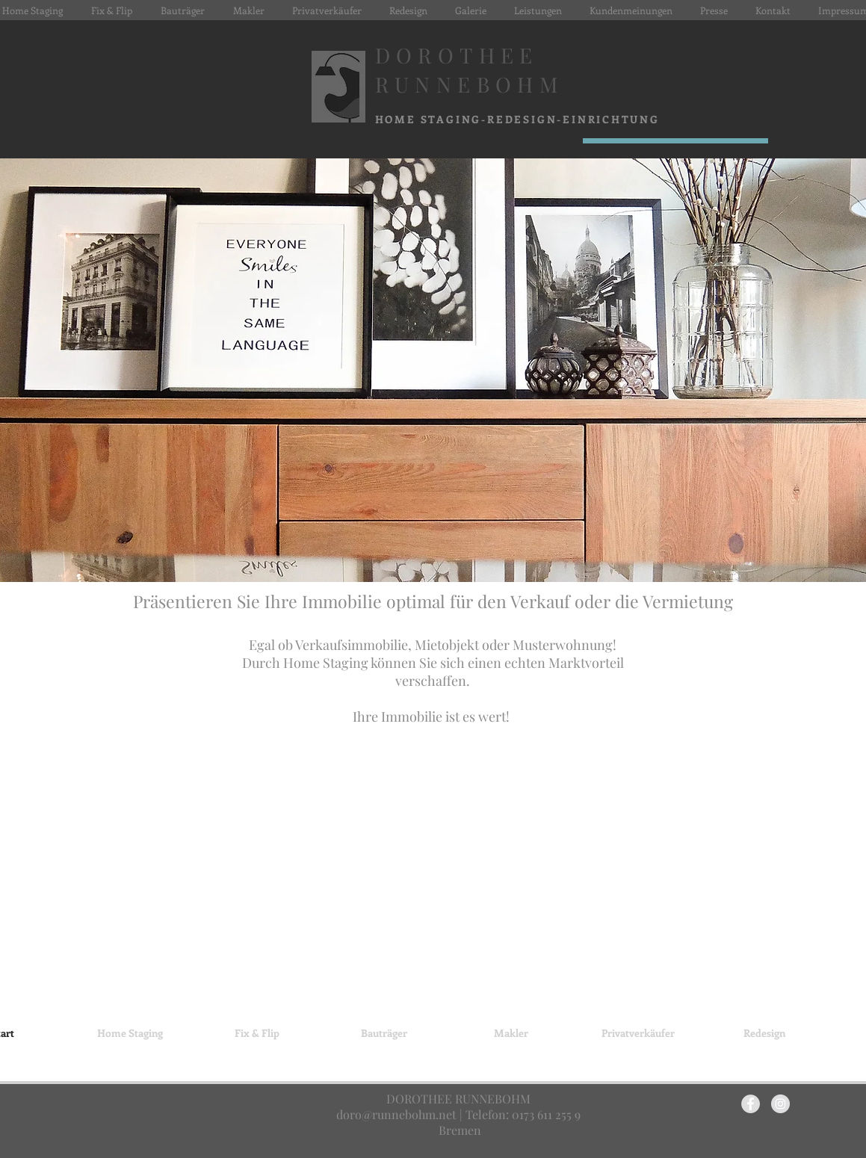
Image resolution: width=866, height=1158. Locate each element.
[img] (433, 881)
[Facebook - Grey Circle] (750, 1103)
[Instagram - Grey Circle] (780, 1103)
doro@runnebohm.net (396, 1114)
